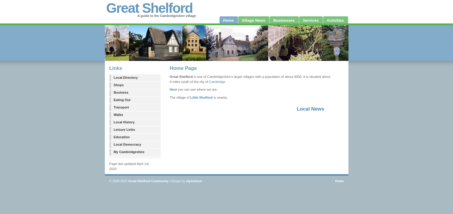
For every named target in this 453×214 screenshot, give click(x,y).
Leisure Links (124, 129)
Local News (310, 109)
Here (173, 89)
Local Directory (126, 77)
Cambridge (217, 82)
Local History (124, 122)
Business (121, 92)
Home (339, 181)
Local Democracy (127, 144)
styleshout (194, 181)
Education (122, 137)
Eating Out (122, 100)
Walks (118, 115)
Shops (119, 85)
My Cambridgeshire (129, 152)
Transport (121, 107)
